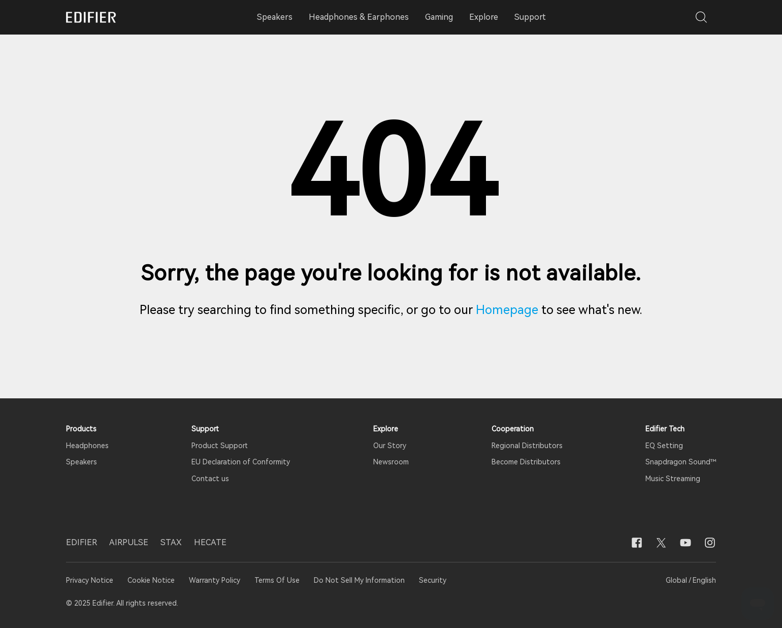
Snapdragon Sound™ (680, 462)
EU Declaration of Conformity (240, 462)
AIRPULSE (128, 542)
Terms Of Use (277, 580)
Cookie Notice (151, 580)
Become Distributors (526, 462)
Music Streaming (672, 479)
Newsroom (391, 462)
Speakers (81, 462)
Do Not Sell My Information (359, 580)
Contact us (210, 479)
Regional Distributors (527, 446)
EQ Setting (664, 446)
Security (432, 580)
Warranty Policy (214, 580)
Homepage (507, 310)
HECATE (210, 542)
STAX (171, 542)
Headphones (87, 446)
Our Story (389, 446)
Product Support (219, 446)
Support (530, 17)
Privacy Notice (90, 580)
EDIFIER (81, 542)
